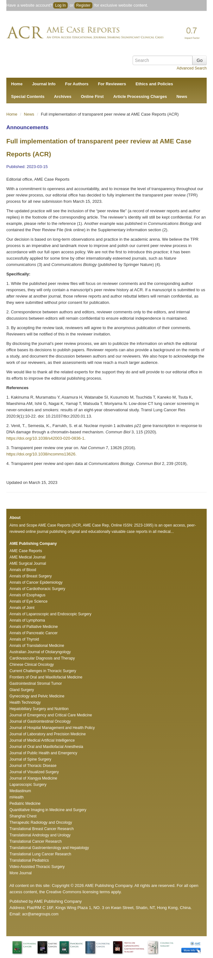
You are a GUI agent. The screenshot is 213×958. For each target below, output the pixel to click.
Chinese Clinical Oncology (31, 664)
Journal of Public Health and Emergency (43, 753)
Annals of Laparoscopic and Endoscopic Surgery (50, 614)
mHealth (16, 797)
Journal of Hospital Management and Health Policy (52, 728)
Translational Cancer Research (35, 841)
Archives (62, 96)
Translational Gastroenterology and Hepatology (49, 848)
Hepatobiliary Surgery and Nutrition (39, 709)
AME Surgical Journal (27, 563)
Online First (92, 96)
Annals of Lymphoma (27, 620)
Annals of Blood (22, 570)
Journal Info (43, 83)
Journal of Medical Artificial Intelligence (42, 740)
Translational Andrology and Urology (40, 835)
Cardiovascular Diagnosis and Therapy (42, 658)
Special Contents (27, 96)
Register (83, 5)
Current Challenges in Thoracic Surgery (42, 671)
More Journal (20, 873)
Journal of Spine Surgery (30, 759)
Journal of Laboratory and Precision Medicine (47, 734)
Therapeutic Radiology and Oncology (40, 822)
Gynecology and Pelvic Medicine (36, 696)
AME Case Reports (25, 551)
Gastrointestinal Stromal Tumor (35, 683)
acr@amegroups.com (40, 914)
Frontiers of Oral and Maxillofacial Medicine (45, 677)
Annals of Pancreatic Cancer (33, 633)
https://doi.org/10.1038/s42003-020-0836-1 (45, 438)
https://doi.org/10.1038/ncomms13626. (41, 454)
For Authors (77, 83)
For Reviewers (112, 83)
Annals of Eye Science (28, 601)
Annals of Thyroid (24, 639)
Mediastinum (20, 791)
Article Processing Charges (140, 96)
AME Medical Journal (27, 557)
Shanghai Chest (22, 816)
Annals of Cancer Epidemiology (35, 582)
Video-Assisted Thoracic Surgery (37, 867)
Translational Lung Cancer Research (40, 854)
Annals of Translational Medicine (36, 645)
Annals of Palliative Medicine (33, 626)
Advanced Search (192, 68)
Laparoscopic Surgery (28, 784)
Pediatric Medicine (25, 803)
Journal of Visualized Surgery (34, 772)
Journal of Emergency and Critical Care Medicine (50, 715)
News (181, 96)
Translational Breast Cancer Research (41, 829)
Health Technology (25, 702)
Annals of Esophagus (27, 595)
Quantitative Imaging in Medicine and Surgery (47, 810)
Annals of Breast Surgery (30, 576)
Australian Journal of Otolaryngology (40, 652)
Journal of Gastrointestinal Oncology (40, 721)
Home (16, 83)
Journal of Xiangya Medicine (33, 778)
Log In (60, 5)
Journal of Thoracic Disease (33, 765)
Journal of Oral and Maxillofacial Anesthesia (46, 746)
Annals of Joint (21, 608)
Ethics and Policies (154, 83)
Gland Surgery (21, 690)
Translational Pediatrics (29, 860)
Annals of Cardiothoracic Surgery (37, 589)
